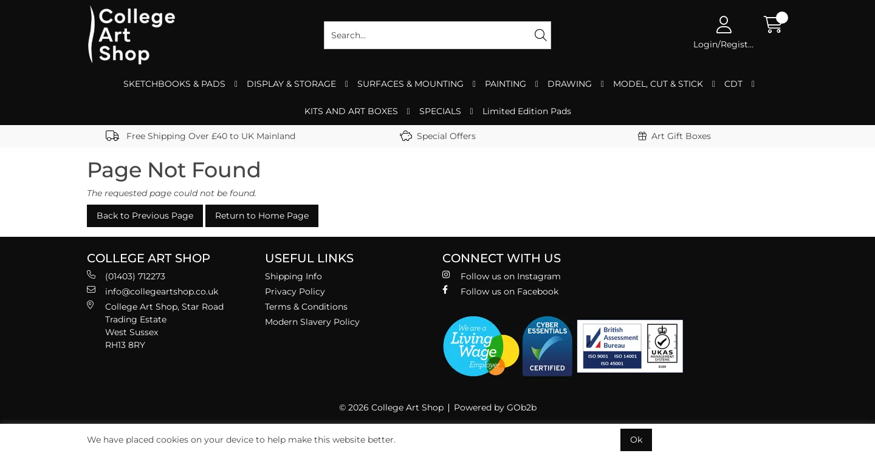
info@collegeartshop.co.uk (152, 291)
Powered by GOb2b (495, 407)
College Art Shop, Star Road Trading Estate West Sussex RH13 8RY (155, 325)
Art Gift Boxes (674, 136)
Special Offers (438, 136)
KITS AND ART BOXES (351, 111)
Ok (636, 439)
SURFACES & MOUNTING (410, 83)
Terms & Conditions (306, 306)
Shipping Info (293, 276)
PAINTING (505, 83)
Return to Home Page (262, 215)
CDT (733, 83)
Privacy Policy (295, 291)
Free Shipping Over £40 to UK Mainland (200, 136)
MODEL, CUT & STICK (658, 83)
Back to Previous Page (145, 215)
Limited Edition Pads (526, 111)
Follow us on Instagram (501, 276)
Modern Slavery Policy (312, 321)
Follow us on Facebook (500, 291)
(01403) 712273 (126, 276)
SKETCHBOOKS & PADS (174, 83)
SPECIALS (440, 111)
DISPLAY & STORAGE (291, 83)
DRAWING (569, 83)
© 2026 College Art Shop (391, 407)
